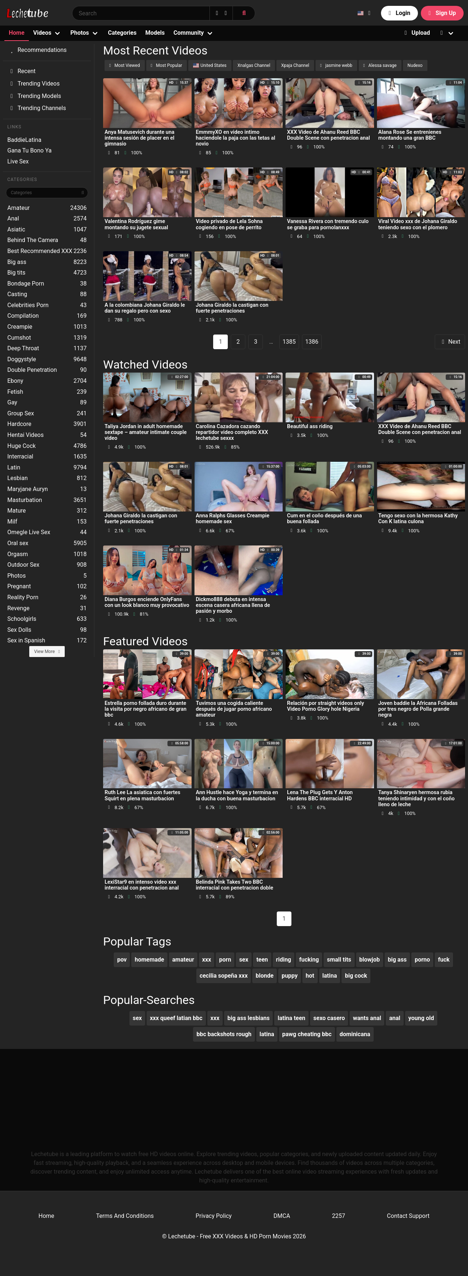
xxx (206, 959)
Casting (47, 294)
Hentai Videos (47, 435)
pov (122, 959)
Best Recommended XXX (47, 251)
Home (16, 32)
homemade (149, 959)
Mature (47, 510)
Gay (47, 402)
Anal (47, 218)
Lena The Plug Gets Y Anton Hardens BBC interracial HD (320, 795)
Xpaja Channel (295, 65)
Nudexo (415, 65)
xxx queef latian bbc (176, 1018)
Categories (122, 32)
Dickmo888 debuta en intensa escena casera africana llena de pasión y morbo (233, 605)
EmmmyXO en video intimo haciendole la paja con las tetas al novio (235, 138)
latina (329, 975)
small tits (339, 959)
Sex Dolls (47, 630)
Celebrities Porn (47, 305)
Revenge (47, 608)
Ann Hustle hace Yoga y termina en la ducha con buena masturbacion (237, 795)
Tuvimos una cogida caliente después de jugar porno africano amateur (234, 709)
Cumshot (47, 337)
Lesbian (47, 478)
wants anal (367, 1018)
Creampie (47, 327)
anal (394, 1018)
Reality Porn (47, 597)
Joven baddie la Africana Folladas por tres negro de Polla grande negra (418, 709)
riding (283, 959)
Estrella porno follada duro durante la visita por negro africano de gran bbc (145, 709)
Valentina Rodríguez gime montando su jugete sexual (136, 224)
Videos (42, 32)
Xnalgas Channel (254, 65)
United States (209, 65)
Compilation (47, 316)
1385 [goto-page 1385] (289, 341)
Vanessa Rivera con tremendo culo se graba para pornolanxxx (328, 224)
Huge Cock (47, 446)
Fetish (47, 392)
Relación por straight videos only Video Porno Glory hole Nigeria (325, 706)
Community (189, 32)
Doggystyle (47, 359)
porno (422, 959)
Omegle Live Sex (47, 532)
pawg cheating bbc (307, 1034)
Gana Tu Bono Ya (29, 150)
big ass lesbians (248, 1018)
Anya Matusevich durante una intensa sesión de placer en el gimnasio (139, 138)
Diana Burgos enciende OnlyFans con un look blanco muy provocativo (147, 602)
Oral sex (47, 543)
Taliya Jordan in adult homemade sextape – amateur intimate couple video (145, 432)
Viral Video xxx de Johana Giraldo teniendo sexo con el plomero (417, 224)
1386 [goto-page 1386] (311, 341)
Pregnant (47, 586)
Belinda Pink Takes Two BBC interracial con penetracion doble (234, 885)
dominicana (355, 1034)
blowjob (369, 959)
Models (155, 32)
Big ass (47, 262)
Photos (79, 32)
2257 (338, 1215)
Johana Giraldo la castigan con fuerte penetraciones (232, 308)
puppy (290, 975)
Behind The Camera (47, 240)
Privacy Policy (214, 1215)
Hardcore (47, 424)
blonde (264, 975)
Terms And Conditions (125, 1215)
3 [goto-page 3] (255, 341)
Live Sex (18, 161)
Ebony (47, 381)
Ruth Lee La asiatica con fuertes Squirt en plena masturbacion (142, 795)
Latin (47, 467)
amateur (183, 959)
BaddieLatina (24, 139)
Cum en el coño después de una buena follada (324, 519)
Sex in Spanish (47, 640)
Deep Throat (47, 348)
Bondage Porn (47, 283)
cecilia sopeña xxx (224, 975)
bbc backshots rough (223, 1034)
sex (243, 959)
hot (310, 975)
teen (262, 959)
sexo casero (329, 1018)
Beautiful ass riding (310, 426)
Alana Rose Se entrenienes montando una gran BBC (410, 135)
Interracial (47, 456)
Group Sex (47, 413)
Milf (47, 521)
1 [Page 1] (220, 341)
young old (421, 1018)
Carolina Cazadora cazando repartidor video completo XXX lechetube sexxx (232, 432)
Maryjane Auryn (47, 489)
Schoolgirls (47, 619)
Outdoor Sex (47, 565)
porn (225, 959)
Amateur (47, 208)
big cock (356, 975)
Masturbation (47, 500)
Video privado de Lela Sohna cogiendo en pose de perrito (229, 224)
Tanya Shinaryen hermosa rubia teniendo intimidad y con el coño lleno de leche (416, 798)
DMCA (281, 1215)
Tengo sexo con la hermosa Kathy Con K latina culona (418, 519)
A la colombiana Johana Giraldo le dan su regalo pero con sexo (145, 308)
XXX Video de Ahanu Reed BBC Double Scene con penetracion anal (328, 135)
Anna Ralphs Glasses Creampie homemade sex (232, 519)
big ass (397, 959)
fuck (444, 959)
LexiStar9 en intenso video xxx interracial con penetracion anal (142, 885)
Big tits (47, 272)
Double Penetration (47, 370)
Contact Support (408, 1215)
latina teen (291, 1018)
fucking (309, 959)
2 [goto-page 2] (238, 341)
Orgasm (47, 554)
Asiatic (47, 229)
